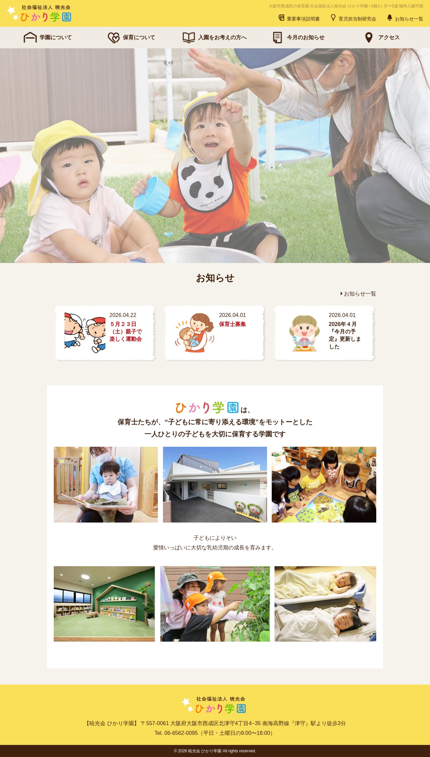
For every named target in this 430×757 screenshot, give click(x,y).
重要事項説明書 (298, 17)
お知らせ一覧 (404, 17)
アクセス (380, 38)
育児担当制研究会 (352, 17)
